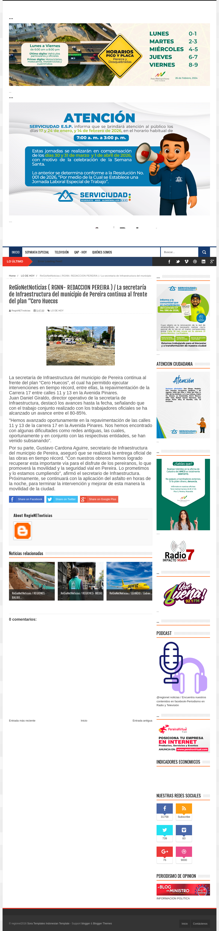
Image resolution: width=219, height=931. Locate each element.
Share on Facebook (25, 499)
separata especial (37, 252)
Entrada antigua (142, 720)
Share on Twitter (60, 499)
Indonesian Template (58, 923)
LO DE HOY (57, 310)
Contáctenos (200, 923)
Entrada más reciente (22, 720)
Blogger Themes (102, 923)
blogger (85, 923)
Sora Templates (36, 923)
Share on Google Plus (98, 499)
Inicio (15, 252)
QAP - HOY (80, 252)
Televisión (62, 252)
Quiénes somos (102, 252)
